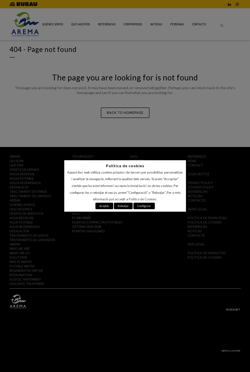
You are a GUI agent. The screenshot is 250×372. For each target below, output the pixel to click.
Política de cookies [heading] (125, 165)
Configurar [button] (144, 206)
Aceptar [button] (104, 206)
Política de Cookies (142, 199)
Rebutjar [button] (123, 206)
